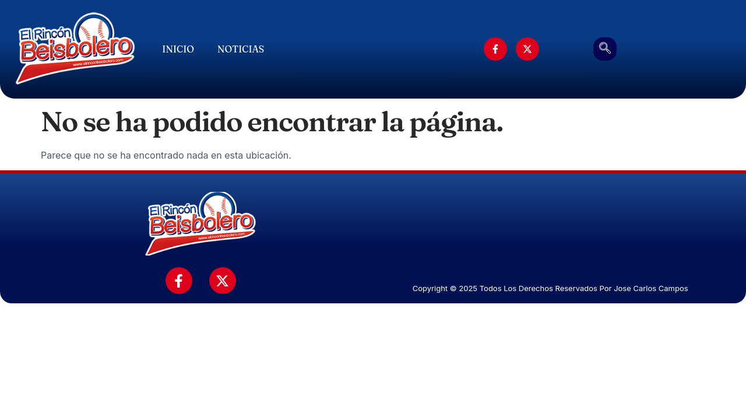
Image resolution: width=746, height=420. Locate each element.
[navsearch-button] (605, 49)
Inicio (178, 49)
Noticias (240, 49)
